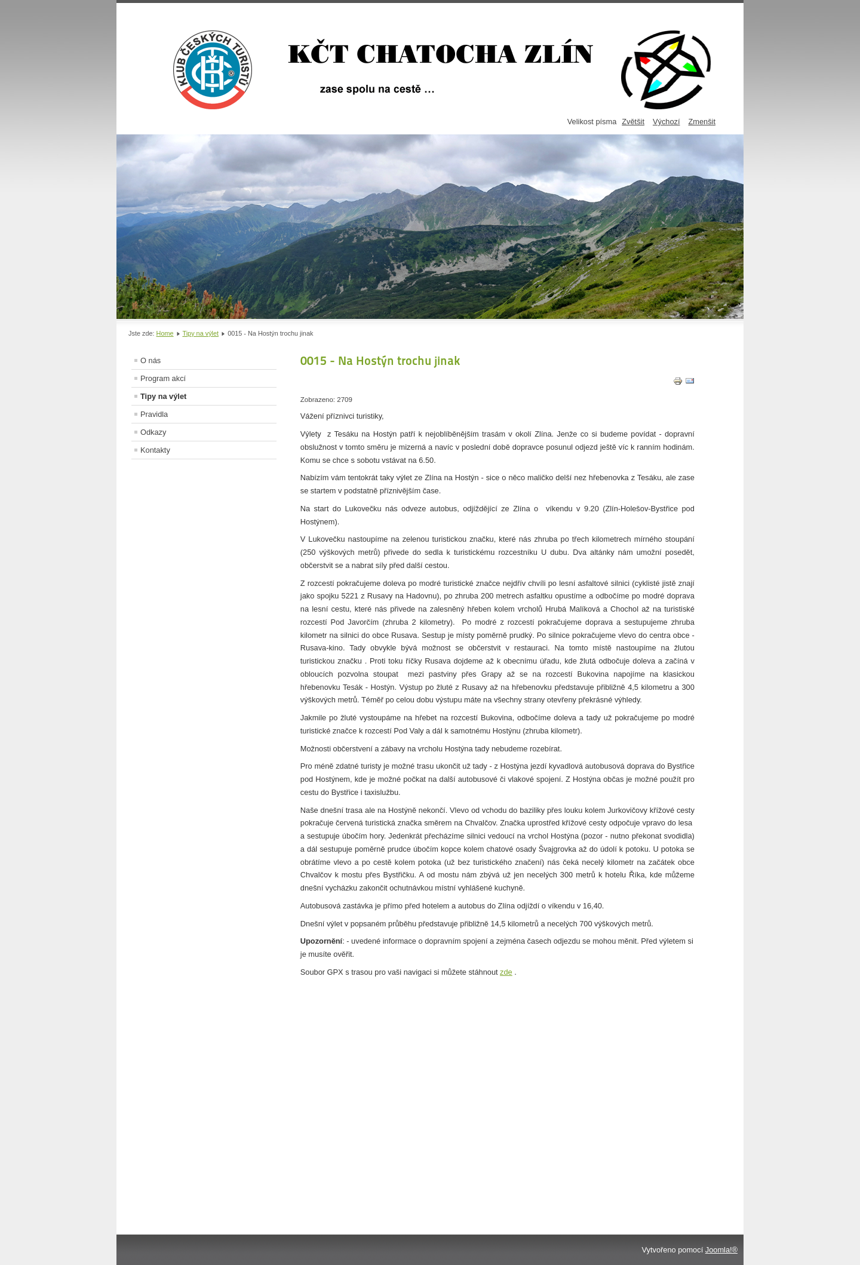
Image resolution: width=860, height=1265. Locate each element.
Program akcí (163, 378)
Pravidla (154, 414)
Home (165, 333)
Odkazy (153, 432)
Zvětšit (633, 121)
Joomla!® (721, 1249)
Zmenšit (701, 121)
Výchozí (666, 121)
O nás (150, 360)
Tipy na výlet (200, 333)
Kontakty (155, 450)
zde (506, 972)
